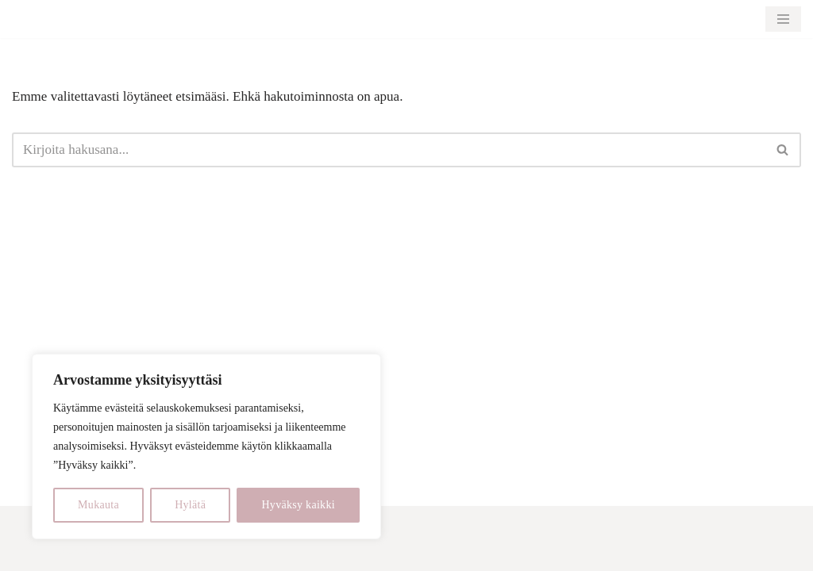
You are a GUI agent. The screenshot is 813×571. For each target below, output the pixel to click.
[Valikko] (783, 19)
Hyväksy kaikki (297, 505)
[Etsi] (388, 149)
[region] (206, 446)
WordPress (112, 549)
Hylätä (190, 505)
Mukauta (98, 505)
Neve (26, 549)
